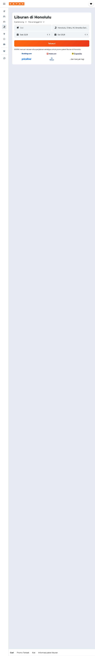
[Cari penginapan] (4, 16)
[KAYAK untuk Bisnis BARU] (4, 44)
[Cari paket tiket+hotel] (4, 26)
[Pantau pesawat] (4, 39)
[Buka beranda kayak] (16, 3)
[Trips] (4, 51)
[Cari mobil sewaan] (4, 21)
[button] (4, 4)
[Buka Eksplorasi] (4, 33)
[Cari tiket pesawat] (4, 11)
